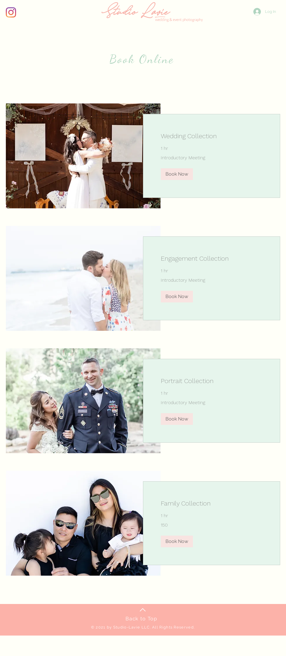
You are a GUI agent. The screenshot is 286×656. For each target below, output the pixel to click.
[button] (177, 174)
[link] (211, 136)
